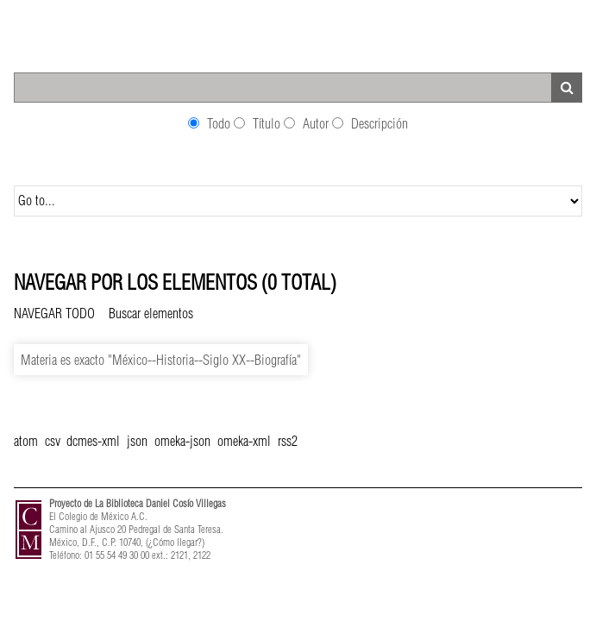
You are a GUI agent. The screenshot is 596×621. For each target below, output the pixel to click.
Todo (218, 123)
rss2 (288, 440)
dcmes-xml (93, 440)
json (137, 440)
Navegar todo (54, 313)
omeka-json (182, 440)
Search (566, 87)
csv (52, 440)
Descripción (379, 123)
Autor (316, 123)
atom (26, 440)
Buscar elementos (151, 313)
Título (266, 123)
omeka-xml (244, 440)
